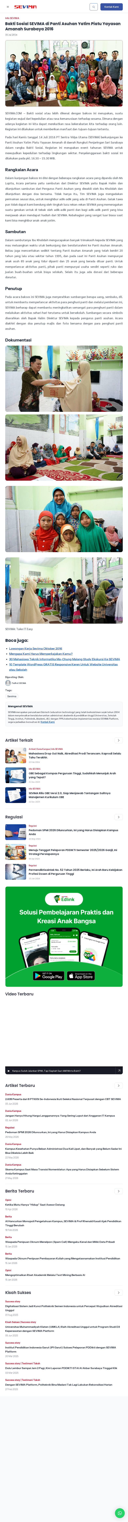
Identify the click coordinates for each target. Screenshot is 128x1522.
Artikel (32, 749)
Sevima (11, 696)
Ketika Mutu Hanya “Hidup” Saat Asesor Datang (35, 1204)
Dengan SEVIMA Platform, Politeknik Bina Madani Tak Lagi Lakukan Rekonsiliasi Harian (58, 1384)
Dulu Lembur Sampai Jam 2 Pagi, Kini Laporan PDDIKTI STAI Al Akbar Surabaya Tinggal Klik (61, 1368)
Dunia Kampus (43, 749)
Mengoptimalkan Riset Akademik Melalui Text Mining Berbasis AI (45, 1275)
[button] (120, 1513)
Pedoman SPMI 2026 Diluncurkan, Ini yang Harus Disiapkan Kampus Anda (50, 1132)
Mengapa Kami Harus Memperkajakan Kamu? (40, 654)
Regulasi (33, 826)
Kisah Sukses (12, 1322)
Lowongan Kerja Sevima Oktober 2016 (35, 648)
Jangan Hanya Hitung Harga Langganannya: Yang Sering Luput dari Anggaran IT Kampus (60, 1115)
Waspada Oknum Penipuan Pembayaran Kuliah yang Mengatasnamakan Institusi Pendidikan (62, 1258)
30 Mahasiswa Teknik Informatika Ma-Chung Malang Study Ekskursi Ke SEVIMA (64, 659)
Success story (12, 1301)
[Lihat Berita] (15, 755)
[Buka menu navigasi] (7, 7)
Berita (8, 1216)
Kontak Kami (111, 6)
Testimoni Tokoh (31, 1363)
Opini (8, 1200)
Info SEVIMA (12, 18)
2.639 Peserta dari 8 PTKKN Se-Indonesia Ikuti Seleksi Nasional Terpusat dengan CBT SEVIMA (63, 1099)
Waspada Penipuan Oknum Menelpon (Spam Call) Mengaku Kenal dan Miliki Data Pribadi (60, 1241)
